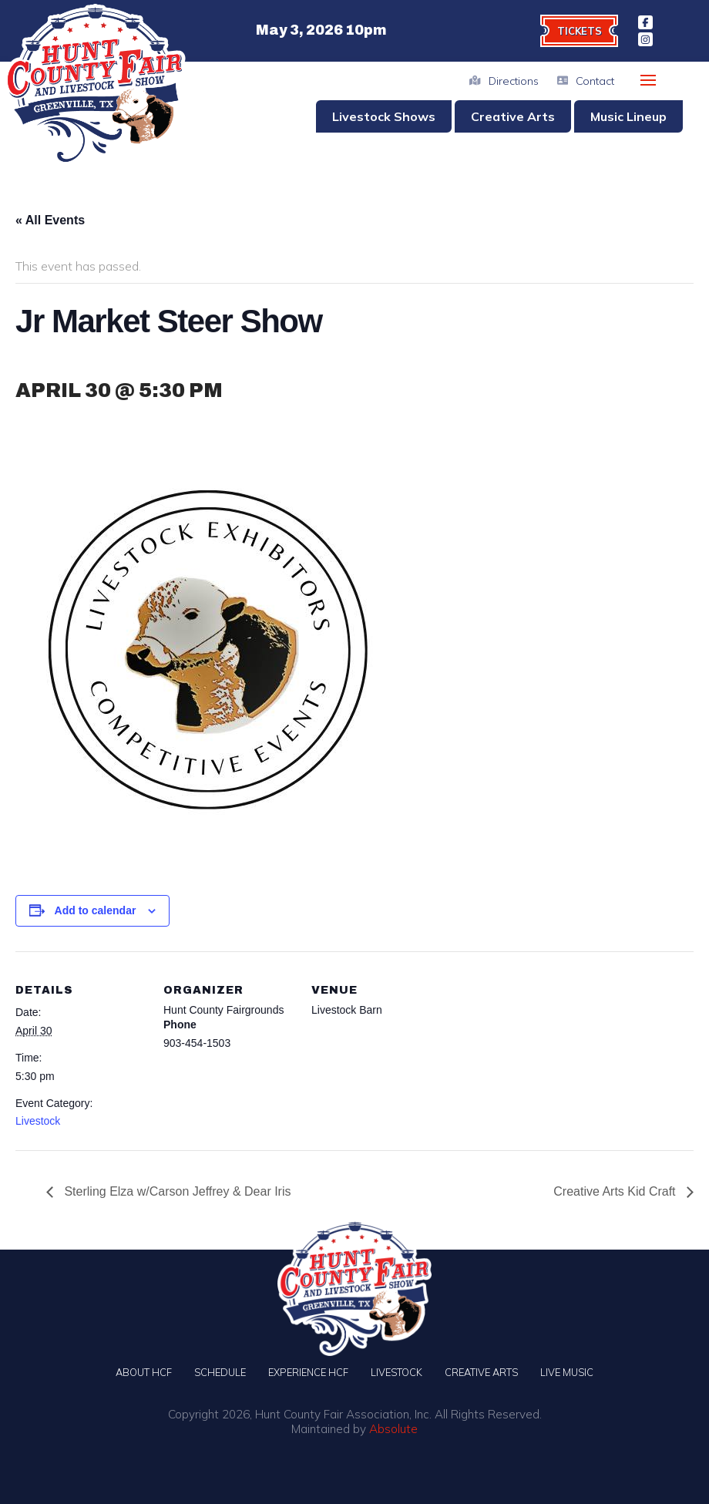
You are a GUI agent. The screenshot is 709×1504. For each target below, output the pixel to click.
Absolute (393, 1429)
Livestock (37, 1121)
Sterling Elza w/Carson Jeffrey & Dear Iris (176, 1191)
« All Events (50, 220)
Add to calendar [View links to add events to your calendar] (95, 910)
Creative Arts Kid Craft (616, 1191)
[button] (648, 80)
